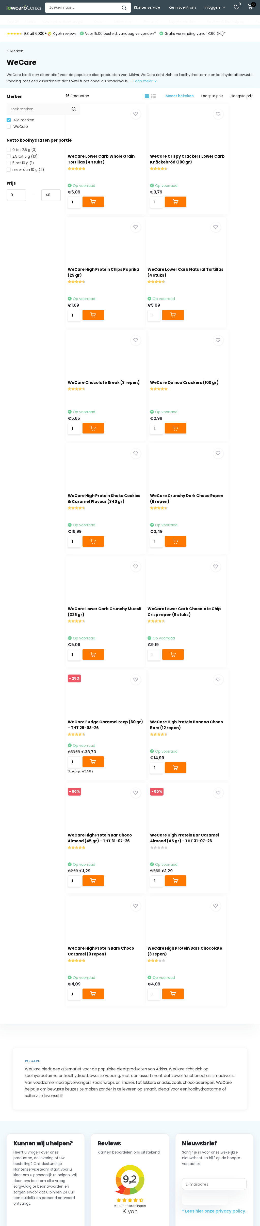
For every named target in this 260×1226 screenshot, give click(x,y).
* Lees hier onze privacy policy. (214, 1017)
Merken (16, 52)
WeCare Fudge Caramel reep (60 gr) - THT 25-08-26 (159, 517)
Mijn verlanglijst (105, 1108)
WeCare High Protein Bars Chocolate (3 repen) (92, 755)
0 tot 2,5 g (22, 151)
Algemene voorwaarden (28, 1100)
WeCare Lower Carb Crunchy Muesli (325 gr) (222, 400)
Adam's (222, 1100)
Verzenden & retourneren (29, 1092)
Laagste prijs (212, 97)
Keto (101, 21)
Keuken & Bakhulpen (228, 21)
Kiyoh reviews (62, 35)
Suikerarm (125, 21)
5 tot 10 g (20, 164)
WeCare (17, 128)
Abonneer (205, 1004)
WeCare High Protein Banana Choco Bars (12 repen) (224, 518)
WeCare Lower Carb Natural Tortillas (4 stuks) (91, 282)
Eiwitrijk (153, 21)
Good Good (225, 1092)
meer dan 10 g (25, 171)
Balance (222, 1108)
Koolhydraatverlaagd (65, 21)
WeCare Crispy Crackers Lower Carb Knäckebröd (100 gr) (157, 163)
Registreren (102, 1084)
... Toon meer (143, 82)
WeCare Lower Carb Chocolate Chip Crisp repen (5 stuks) (93, 518)
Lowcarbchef (226, 1084)
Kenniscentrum (182, 7)
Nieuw (30, 21)
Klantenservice (147, 7)
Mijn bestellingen (107, 1092)
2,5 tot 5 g (22, 158)
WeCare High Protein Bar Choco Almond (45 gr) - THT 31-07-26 (94, 636)
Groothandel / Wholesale (29, 1116)
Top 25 (13, 21)
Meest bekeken (180, 97)
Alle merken (20, 121)
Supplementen (185, 21)
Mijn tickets (102, 1100)
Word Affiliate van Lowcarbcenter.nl (38, 1124)
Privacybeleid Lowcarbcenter (32, 1108)
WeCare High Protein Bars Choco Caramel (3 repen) (222, 636)
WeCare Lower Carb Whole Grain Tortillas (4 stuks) (92, 163)
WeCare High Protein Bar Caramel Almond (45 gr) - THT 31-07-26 (158, 636)
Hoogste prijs (242, 97)
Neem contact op (36, 1023)
